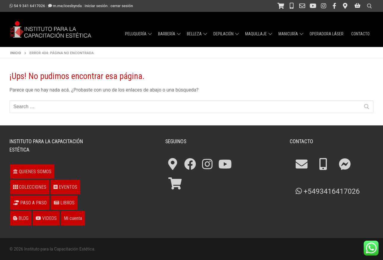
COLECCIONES (29, 187)
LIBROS (64, 203)
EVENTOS (65, 187)
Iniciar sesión (96, 6)
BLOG (21, 218)
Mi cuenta (73, 218)
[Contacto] (302, 6)
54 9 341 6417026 (27, 6)
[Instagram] (323, 6)
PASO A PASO (30, 203)
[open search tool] (369, 6)
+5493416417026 (328, 191)
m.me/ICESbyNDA (65, 6)
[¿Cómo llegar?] (345, 6)
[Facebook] (334, 6)
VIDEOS (46, 218)
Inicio (15, 53)
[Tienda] (280, 6)
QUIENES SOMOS (32, 171)
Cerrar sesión (122, 6)
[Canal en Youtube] (313, 6)
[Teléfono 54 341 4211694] (291, 6)
